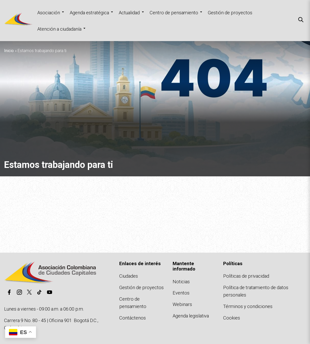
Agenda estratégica (89, 12)
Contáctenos (132, 318)
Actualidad (129, 12)
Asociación (48, 12)
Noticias (181, 281)
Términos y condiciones (247, 306)
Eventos (181, 293)
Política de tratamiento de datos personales (255, 291)
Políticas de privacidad (246, 276)
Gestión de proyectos (230, 12)
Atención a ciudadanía (59, 29)
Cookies (231, 318)
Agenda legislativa (191, 315)
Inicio (9, 50)
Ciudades (128, 276)
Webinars (182, 304)
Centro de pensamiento (174, 12)
